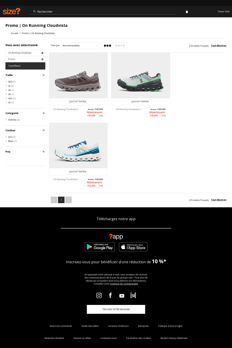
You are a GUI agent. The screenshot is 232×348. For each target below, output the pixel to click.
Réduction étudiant (54, 300)
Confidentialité (219, 334)
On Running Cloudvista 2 (65, 109)
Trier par (55, 45)
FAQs (145, 334)
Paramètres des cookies (138, 300)
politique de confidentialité (124, 246)
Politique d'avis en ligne (170, 288)
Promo (25, 59)
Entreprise (143, 288)
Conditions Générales (161, 334)
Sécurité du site (202, 334)
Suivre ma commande (61, 288)
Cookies (178, 334)
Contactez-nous (108, 300)
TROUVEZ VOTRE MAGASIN (116, 271)
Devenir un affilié (82, 300)
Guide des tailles (90, 288)
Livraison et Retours (118, 288)
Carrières (188, 334)
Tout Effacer (14, 65)
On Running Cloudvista (25, 52)
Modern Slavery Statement (174, 300)
